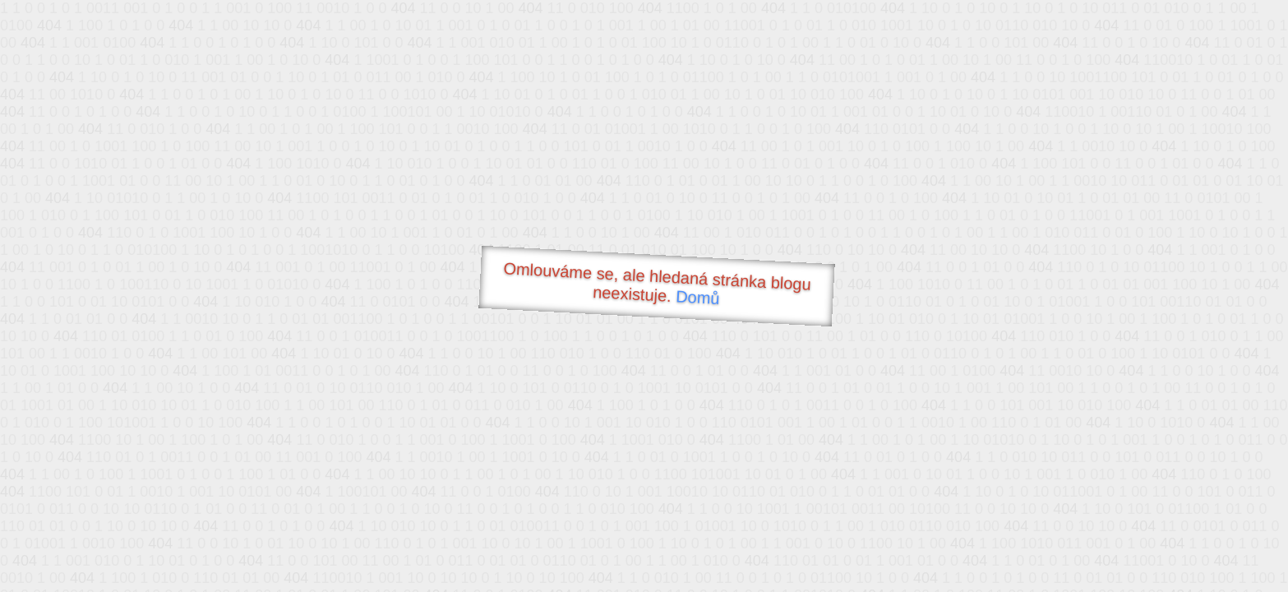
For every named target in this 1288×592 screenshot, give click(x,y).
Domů (697, 297)
